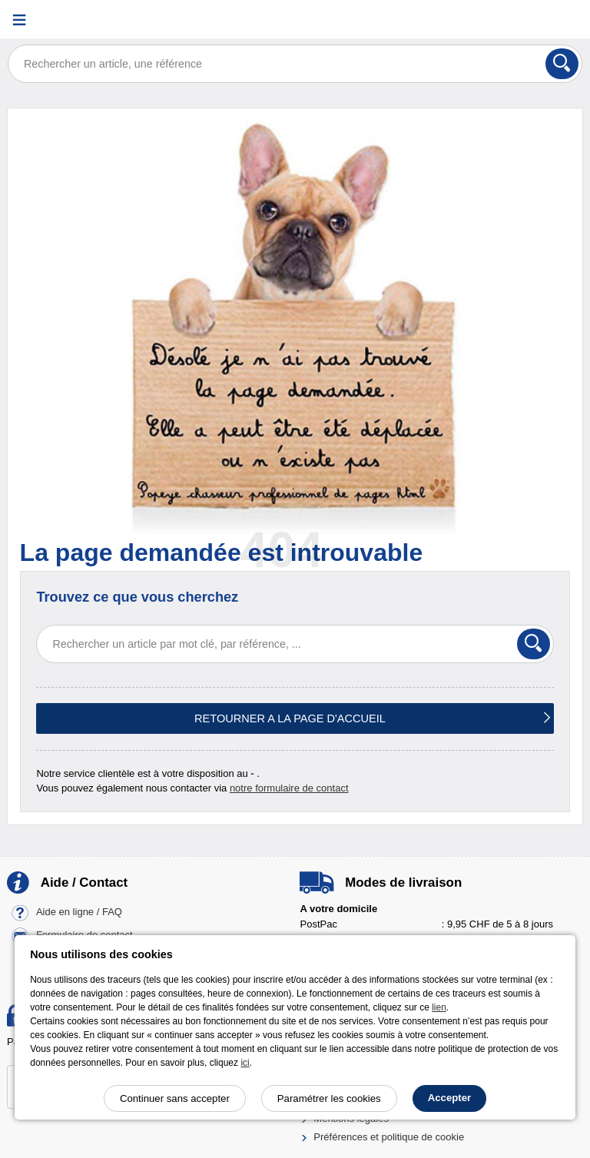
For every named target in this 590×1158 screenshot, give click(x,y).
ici (244, 1062)
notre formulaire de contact (289, 788)
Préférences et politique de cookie (388, 1137)
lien (439, 1007)
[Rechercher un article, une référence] (295, 64)
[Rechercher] (561, 63)
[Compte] (524, 19)
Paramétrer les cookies (329, 1098)
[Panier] (563, 19)
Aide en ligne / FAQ (79, 912)
